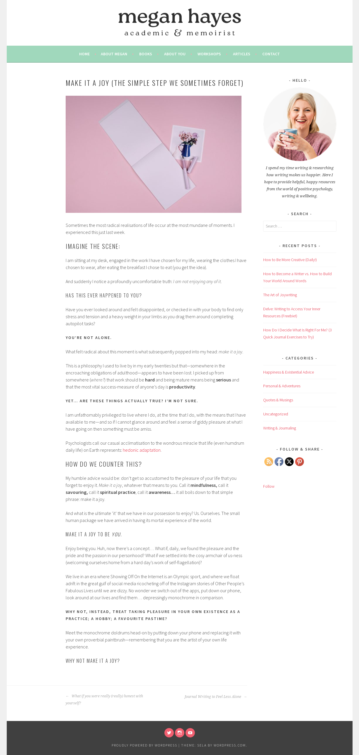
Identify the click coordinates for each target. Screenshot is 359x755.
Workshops (209, 54)
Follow (269, 486)
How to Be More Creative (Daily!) (290, 259)
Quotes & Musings (278, 400)
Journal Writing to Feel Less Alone (216, 697)
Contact (271, 54)
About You (175, 54)
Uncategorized (275, 414)
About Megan (114, 54)
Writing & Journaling (279, 428)
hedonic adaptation (142, 450)
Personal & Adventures (281, 385)
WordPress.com (230, 745)
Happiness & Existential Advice (288, 372)
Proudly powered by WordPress (144, 745)
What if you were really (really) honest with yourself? (104, 699)
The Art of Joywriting (280, 294)
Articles (241, 54)
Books (145, 54)
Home (84, 54)
